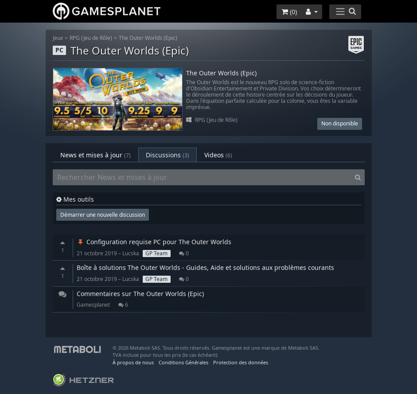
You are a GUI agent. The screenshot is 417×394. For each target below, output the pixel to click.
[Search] (358, 177)
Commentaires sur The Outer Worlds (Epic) (140, 293)
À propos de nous (133, 362)
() (289, 12)
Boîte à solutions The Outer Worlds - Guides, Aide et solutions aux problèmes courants (205, 267)
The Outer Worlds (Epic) (148, 38)
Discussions (167, 155)
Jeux (58, 38)
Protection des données (240, 362)
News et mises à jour (95, 155)
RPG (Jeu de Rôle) (91, 38)
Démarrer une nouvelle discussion (102, 214)
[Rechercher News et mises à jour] (202, 177)
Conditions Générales (183, 362)
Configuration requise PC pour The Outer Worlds (154, 242)
